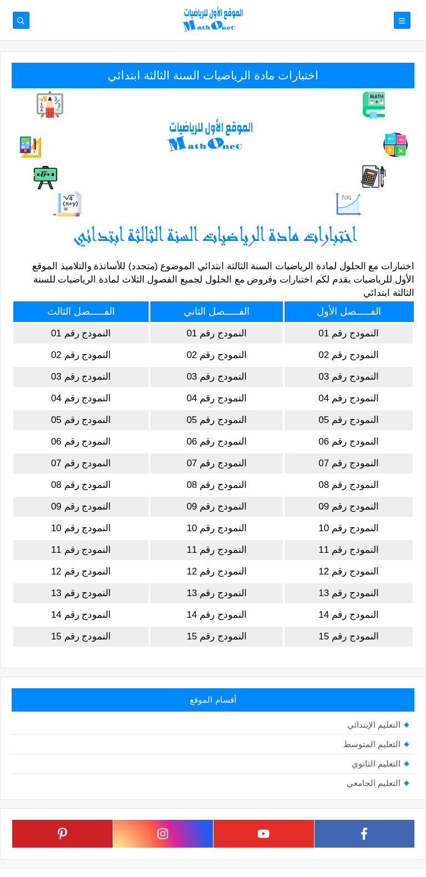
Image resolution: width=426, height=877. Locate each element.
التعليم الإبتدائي (373, 724)
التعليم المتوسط (371, 744)
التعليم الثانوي (376, 763)
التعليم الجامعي (373, 783)
